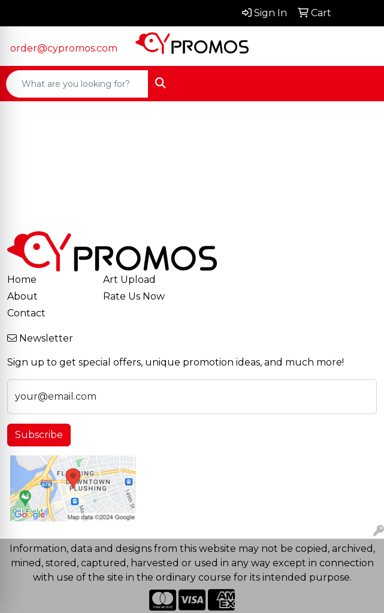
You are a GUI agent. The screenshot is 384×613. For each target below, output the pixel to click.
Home (22, 279)
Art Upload (129, 279)
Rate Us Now (134, 296)
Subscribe (39, 434)
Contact (26, 313)
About (22, 296)
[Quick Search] (77, 84)
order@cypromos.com (63, 48)
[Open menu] (360, 84)
